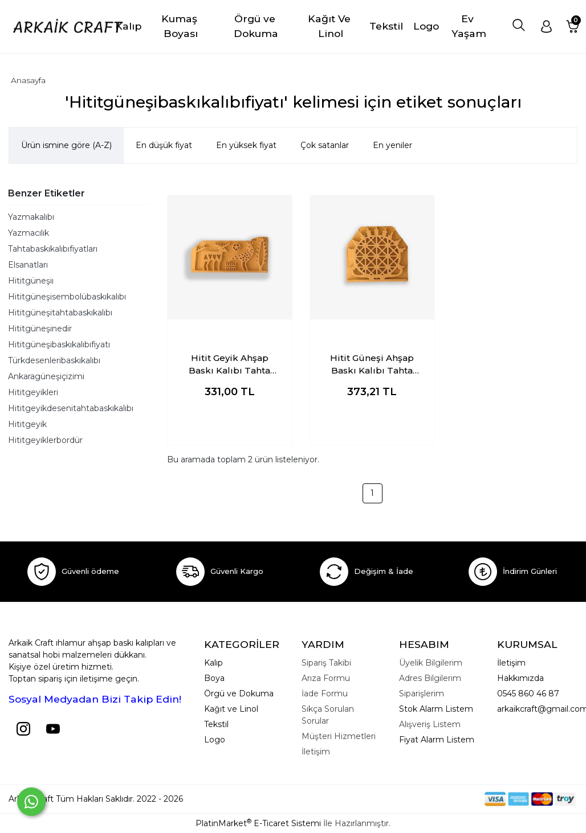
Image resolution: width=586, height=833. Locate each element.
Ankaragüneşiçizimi (46, 376)
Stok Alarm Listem (436, 709)
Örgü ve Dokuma (239, 693)
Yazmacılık (28, 233)
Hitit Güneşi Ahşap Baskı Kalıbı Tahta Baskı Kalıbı (372, 364)
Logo (214, 739)
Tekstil (216, 724)
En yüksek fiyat (246, 145)
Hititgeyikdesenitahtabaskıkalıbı (70, 408)
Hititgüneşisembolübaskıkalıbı (67, 297)
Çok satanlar (324, 145)
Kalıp (213, 663)
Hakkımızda (520, 678)
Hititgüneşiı (31, 281)
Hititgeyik (27, 424)
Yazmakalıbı (31, 217)
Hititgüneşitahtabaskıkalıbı (60, 312)
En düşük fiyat (164, 145)
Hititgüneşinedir (40, 328)
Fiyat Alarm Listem (436, 739)
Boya (214, 678)
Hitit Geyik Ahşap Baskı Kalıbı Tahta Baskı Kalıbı (229, 364)
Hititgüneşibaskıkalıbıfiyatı (59, 344)
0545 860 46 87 (528, 693)
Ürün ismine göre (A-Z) (66, 145)
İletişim (511, 663)
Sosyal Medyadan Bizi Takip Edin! (95, 699)
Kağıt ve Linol (231, 709)
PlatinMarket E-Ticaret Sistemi (258, 823)
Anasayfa (28, 80)
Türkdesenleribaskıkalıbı (54, 360)
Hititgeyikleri (33, 392)
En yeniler (392, 145)
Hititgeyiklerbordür (45, 440)
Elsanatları (28, 265)
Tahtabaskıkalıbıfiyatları (52, 249)
